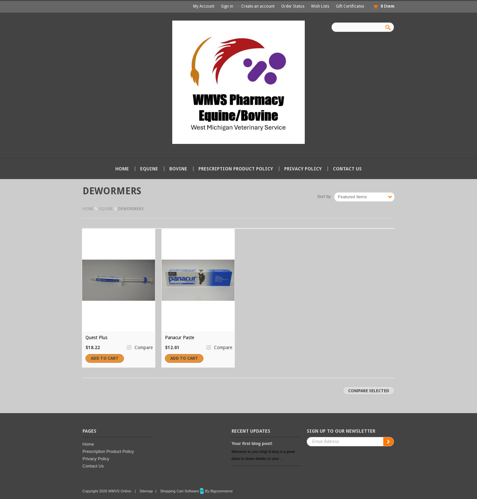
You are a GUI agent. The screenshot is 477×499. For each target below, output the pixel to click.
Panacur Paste (179, 337)
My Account (203, 6)
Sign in (227, 6)
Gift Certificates (350, 6)
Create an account (258, 6)
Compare (143, 347)
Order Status (292, 6)
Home (87, 209)
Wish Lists (320, 6)
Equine (149, 168)
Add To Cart (105, 358)
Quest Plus (96, 337)
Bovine (178, 168)
